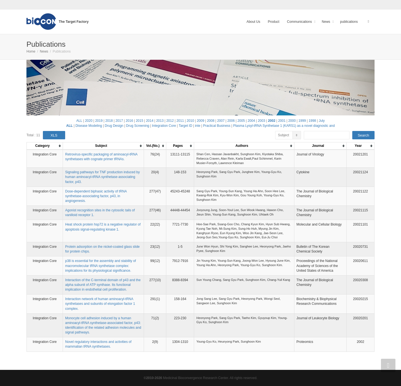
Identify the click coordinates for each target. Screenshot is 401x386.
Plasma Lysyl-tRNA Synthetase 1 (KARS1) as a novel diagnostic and (284, 126)
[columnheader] (45, 146)
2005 (241, 121)
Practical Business (216, 126)
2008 (210, 121)
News (326, 22)
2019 (99, 121)
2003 (261, 121)
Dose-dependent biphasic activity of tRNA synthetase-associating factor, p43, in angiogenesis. (96, 196)
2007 (221, 121)
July (322, 121)
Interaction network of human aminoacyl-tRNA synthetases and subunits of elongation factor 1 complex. (100, 303)
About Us (253, 22)
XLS (53, 135)
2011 (180, 121)
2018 (109, 121)
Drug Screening (137, 126)
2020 (88, 121)
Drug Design (114, 126)
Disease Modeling (88, 126)
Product (273, 22)
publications (349, 22)
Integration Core (164, 126)
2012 (170, 121)
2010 (190, 121)
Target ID (185, 126)
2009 (200, 121)
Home (30, 51)
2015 (139, 121)
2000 (292, 121)
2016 (129, 121)
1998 (312, 121)
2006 (231, 121)
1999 (302, 121)
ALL (79, 121)
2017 (119, 121)
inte (197, 126)
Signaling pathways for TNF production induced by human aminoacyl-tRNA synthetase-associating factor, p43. (102, 177)
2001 (282, 121)
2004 (251, 121)
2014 (149, 121)
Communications (300, 22)
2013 (160, 121)
